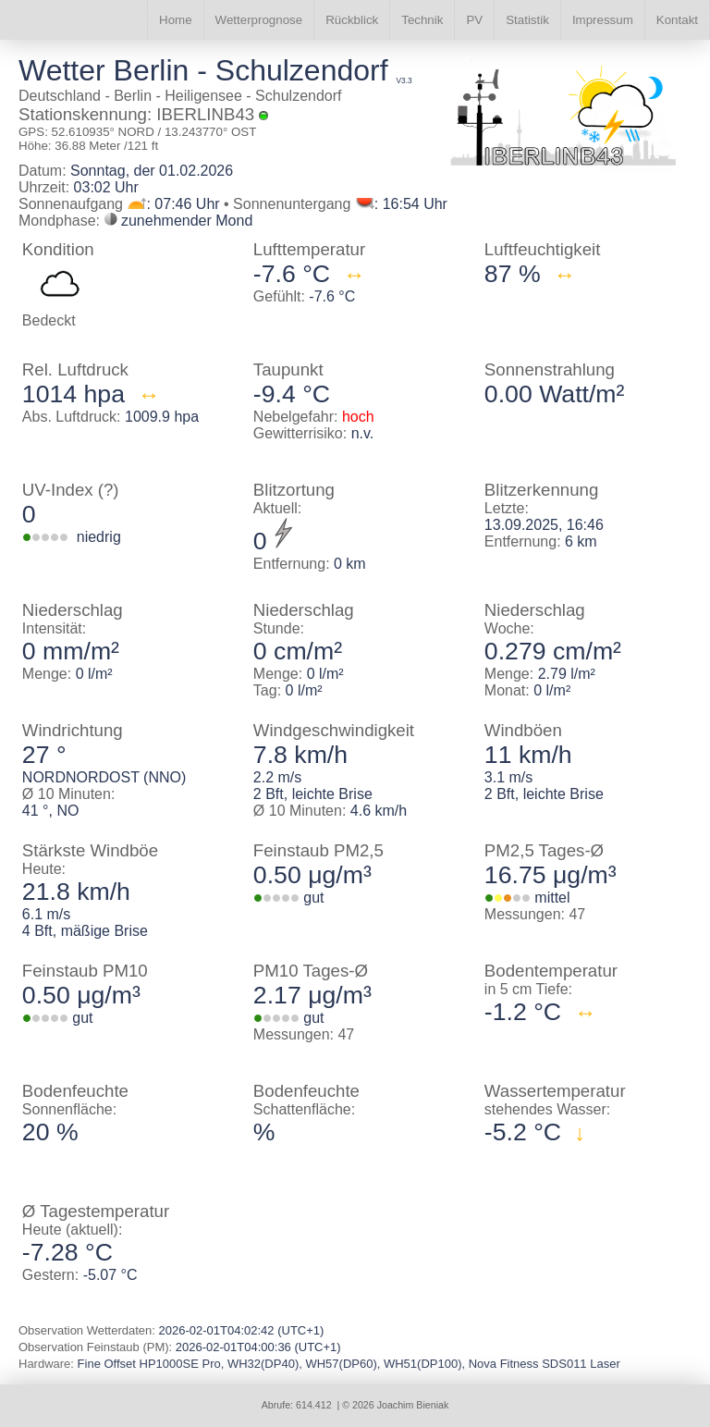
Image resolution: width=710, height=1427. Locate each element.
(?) (108, 489)
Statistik (527, 20)
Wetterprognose (259, 20)
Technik (422, 20)
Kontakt (677, 20)
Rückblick (351, 20)
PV (474, 20)
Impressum (602, 20)
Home (175, 20)
